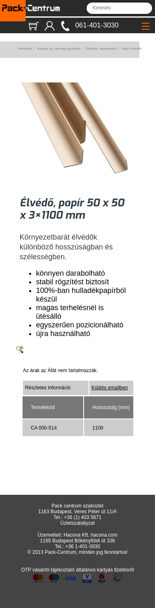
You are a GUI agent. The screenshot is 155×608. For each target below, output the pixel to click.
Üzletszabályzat (77, 523)
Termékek (25, 48)
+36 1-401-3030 (82, 546)
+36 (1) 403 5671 (83, 517)
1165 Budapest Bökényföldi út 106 (77, 541)
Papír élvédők (132, 48)
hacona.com (104, 535)
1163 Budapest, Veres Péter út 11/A (77, 511)
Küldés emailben (109, 388)
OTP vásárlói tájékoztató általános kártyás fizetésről (77, 570)
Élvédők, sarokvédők (101, 48)
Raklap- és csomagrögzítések (58, 48)
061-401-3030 (97, 25)
